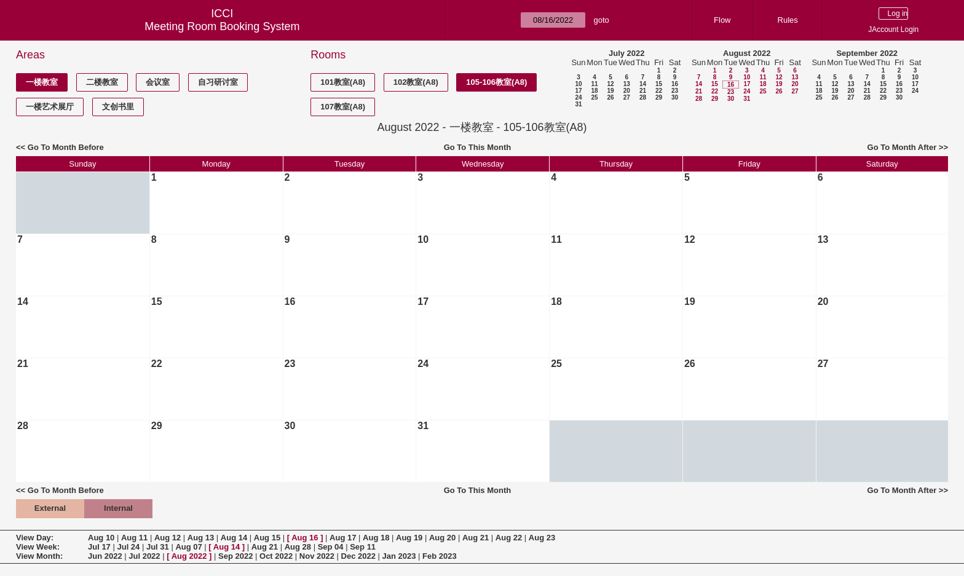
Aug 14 (234, 537)
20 (626, 90)
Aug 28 (298, 546)
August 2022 (746, 53)
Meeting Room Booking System (221, 26)
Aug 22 (509, 537)
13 (626, 84)
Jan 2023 (399, 556)
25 (594, 97)
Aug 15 (267, 537)
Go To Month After (902, 147)
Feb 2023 (439, 556)
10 (578, 84)
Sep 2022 (235, 556)
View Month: (39, 556)
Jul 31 (157, 546)
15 (658, 84)
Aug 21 (475, 537)
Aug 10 (101, 537)
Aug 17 (343, 537)
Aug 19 (409, 537)
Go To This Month (478, 147)
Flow (722, 20)
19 (610, 90)
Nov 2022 (316, 556)
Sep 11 (363, 546)
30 (674, 97)
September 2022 (867, 53)
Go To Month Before (66, 147)
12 (610, 84)
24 (578, 97)
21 (642, 90)
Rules (788, 20)
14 (642, 84)
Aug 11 (134, 537)
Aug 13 (201, 537)
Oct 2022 (276, 556)
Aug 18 (376, 537)
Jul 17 (99, 546)
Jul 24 (128, 546)
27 (626, 97)
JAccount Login (893, 29)
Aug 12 (167, 537)
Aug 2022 (189, 556)
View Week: (38, 546)
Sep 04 (331, 546)
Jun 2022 (105, 556)
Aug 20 (442, 537)
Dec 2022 (358, 556)
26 (610, 97)
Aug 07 (188, 546)
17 (578, 90)
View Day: (34, 537)
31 (578, 104)
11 (594, 84)
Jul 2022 (144, 556)
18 (594, 90)
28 (642, 97)
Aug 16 (304, 537)
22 (658, 90)
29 (658, 97)
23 (674, 90)
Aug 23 (542, 537)
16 (674, 84)
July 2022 (627, 53)
